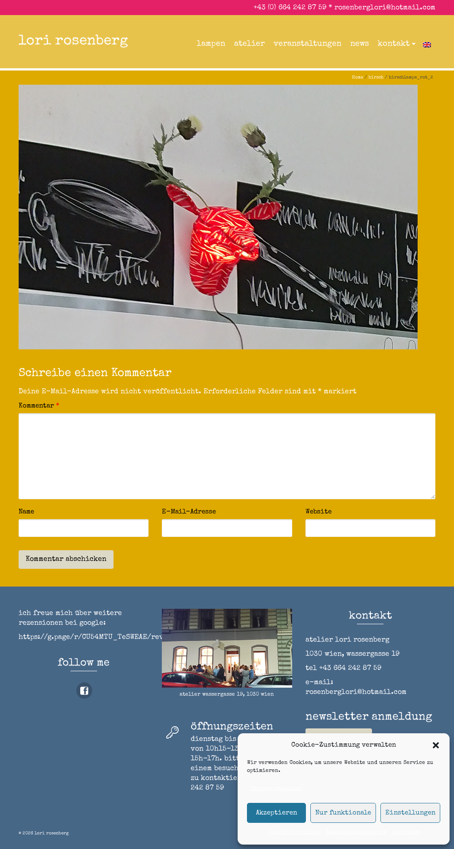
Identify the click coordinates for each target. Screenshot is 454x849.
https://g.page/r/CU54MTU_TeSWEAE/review (97, 637)
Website (318, 512)
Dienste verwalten (276, 789)
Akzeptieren (276, 813)
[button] (435, 745)
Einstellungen (410, 813)
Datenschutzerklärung (356, 832)
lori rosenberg (73, 41)
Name (26, 512)
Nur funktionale (343, 813)
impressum (405, 832)
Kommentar (39, 406)
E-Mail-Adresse (189, 512)
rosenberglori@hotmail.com (384, 8)
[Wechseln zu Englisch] (427, 43)
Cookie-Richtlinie (294, 832)
